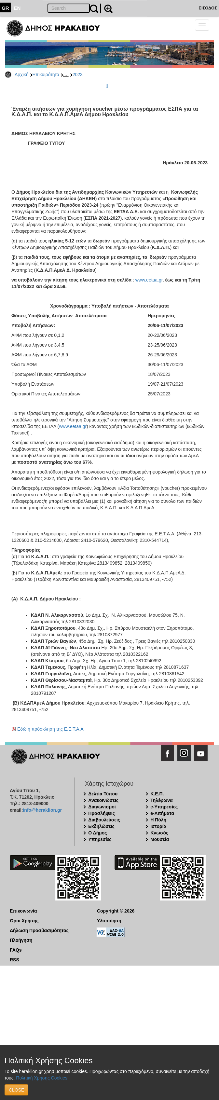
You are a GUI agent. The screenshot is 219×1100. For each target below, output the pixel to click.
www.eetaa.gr (149, 279)
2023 (78, 74)
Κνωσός (159, 832)
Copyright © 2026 (115, 911)
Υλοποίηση (109, 920)
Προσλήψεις (101, 813)
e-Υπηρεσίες (164, 806)
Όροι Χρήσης (24, 920)
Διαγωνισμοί (102, 806)
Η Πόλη (158, 819)
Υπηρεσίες (99, 839)
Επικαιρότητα (46, 74)
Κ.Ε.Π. (157, 793)
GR (5, 8)
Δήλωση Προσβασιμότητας (39, 930)
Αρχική (22, 74)
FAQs (16, 950)
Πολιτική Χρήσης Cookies (41, 1077)
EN (17, 8)
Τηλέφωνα (161, 800)
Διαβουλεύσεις (104, 819)
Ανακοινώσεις (103, 800)
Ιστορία (158, 826)
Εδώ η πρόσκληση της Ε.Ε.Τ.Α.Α (50, 729)
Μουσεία (159, 839)
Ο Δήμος (97, 832)
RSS (14, 959)
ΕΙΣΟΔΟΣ (207, 8)
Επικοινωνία (23, 911)
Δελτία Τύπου (102, 793)
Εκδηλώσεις (101, 826)
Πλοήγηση (21, 940)
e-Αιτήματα (162, 813)
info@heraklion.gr (42, 810)
